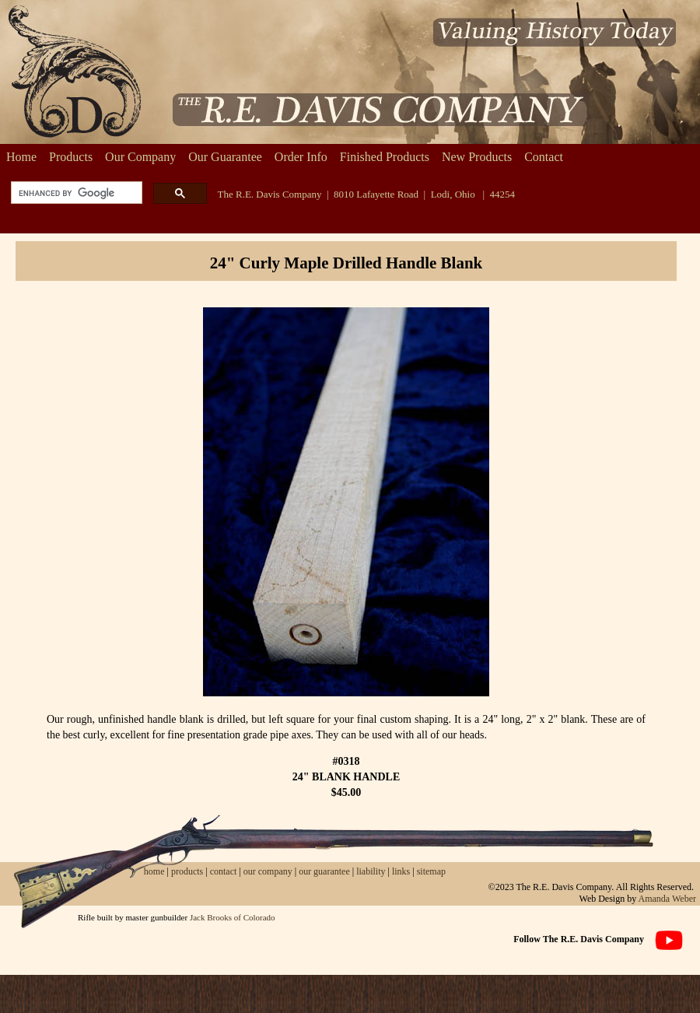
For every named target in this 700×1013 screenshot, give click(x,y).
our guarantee (324, 871)
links (401, 871)
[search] (75, 193)
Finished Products (384, 156)
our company (266, 871)
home (154, 871)
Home (21, 156)
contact (225, 871)
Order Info (301, 156)
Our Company (140, 156)
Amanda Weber (667, 898)
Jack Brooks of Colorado (232, 917)
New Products (477, 156)
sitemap (431, 871)
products (187, 871)
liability (370, 871)
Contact (543, 156)
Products (71, 156)
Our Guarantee (225, 156)
